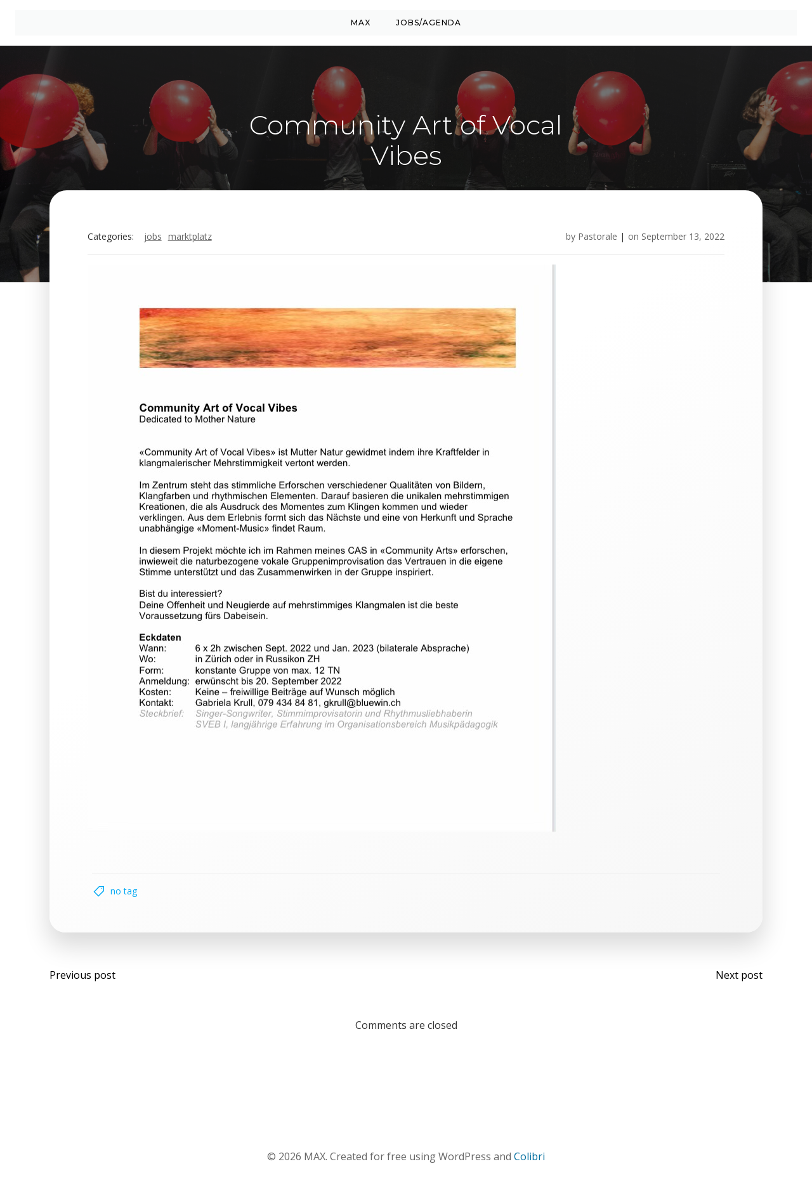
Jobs (154, 238)
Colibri (529, 1160)
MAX (360, 22)
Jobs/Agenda (428, 22)
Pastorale (596, 238)
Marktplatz (191, 238)
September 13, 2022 (681, 238)
